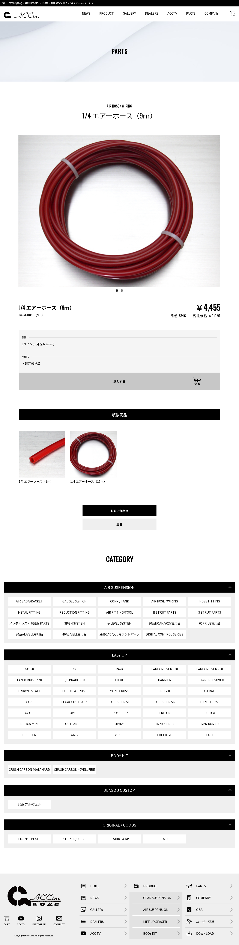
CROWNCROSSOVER (209, 680)
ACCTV (172, 13)
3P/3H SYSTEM (74, 623)
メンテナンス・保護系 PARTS (29, 623)
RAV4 (119, 669)
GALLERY (129, 13)
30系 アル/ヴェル (29, 804)
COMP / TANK (119, 601)
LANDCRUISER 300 (164, 669)
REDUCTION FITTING (74, 612)
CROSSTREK (119, 713)
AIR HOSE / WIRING (164, 601)
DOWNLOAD (199, 933)
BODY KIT (150, 933)
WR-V (74, 735)
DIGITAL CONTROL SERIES (164, 634)
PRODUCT (106, 13)
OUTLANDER (74, 724)
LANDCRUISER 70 (29, 680)
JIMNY (119, 724)
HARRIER (164, 680)
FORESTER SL (119, 702)
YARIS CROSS (119, 691)
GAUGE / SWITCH (74, 601)
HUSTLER (29, 735)
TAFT (209, 735)
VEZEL (119, 735)
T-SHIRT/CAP (119, 839)
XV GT (29, 713)
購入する (119, 381)
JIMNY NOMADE (210, 724)
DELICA (209, 713)
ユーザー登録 (199, 921)
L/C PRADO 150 (74, 680)
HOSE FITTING (209, 601)
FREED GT (164, 735)
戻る (119, 524)
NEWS (86, 13)
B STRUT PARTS (164, 612)
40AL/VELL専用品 (74, 634)
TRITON (164, 713)
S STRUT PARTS (209, 612)
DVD (165, 839)
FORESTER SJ (209, 702)
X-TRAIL (209, 691)
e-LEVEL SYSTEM (119, 623)
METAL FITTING (29, 612)
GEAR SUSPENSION (157, 897)
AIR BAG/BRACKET (29, 601)
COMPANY (211, 13)
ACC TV (90, 933)
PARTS (190, 13)
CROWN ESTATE (29, 691)
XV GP (74, 713)
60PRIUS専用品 (209, 623)
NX (74, 669)
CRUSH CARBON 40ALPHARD (29, 769)
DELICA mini (29, 724)
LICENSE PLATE (29, 839)
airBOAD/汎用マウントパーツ (119, 634)
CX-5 (29, 702)
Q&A (194, 909)
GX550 (29, 669)
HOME (89, 886)
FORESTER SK (165, 702)
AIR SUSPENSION (155, 909)
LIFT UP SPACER (155, 921)
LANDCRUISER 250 (209, 669)
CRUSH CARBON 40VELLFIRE (74, 769)
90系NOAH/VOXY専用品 (164, 623)
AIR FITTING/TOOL (119, 612)
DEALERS (151, 13)
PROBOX (164, 691)
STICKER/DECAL (74, 839)
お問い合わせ (119, 510)
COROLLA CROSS (74, 691)
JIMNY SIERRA (164, 724)
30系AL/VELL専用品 (29, 634)
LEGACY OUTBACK (74, 702)
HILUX (119, 680)
